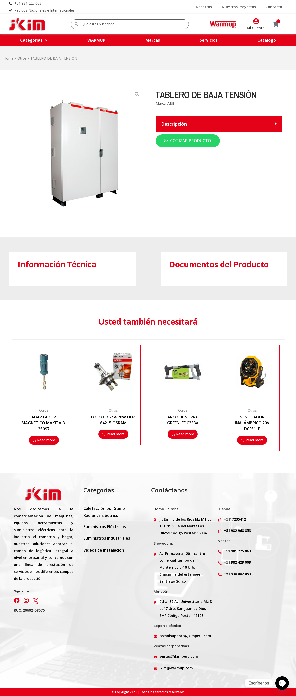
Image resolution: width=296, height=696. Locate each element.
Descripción (174, 124)
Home (9, 58)
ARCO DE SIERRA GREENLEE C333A (182, 420)
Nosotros (204, 6)
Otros (22, 58)
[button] (219, 124)
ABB (171, 103)
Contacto (274, 6)
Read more (44, 440)
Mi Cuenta (256, 27)
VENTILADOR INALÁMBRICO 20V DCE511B (252, 423)
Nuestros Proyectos (239, 6)
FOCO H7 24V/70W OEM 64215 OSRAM (113, 420)
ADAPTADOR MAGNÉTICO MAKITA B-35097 (44, 423)
